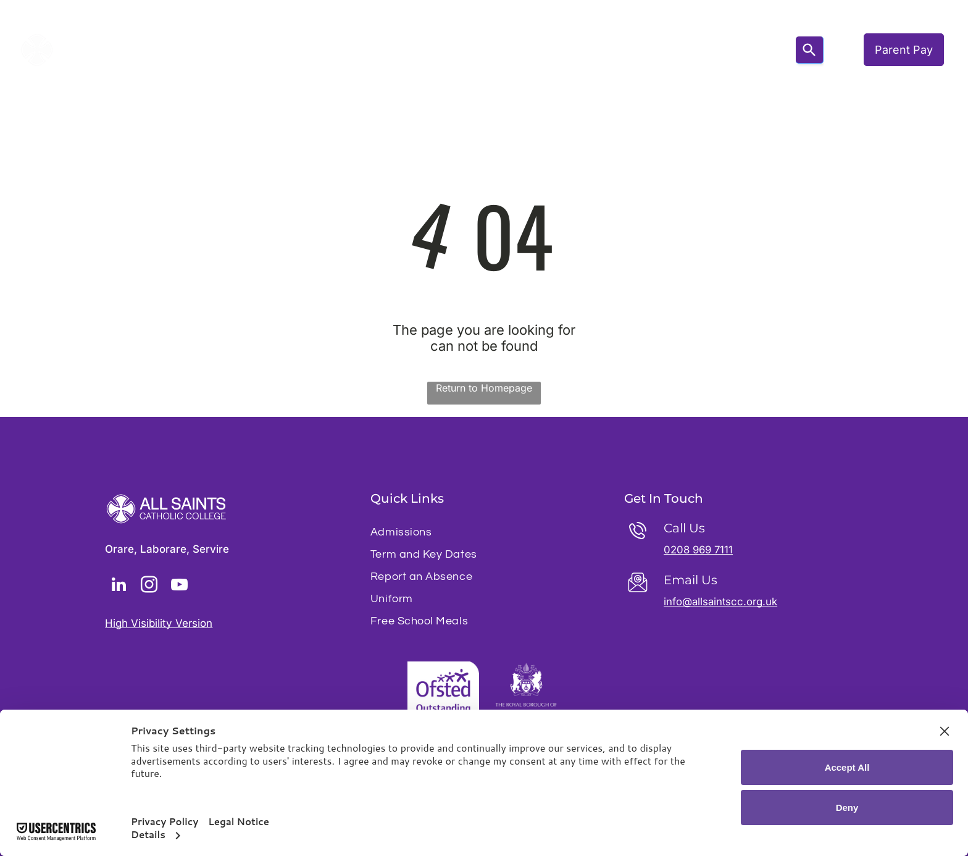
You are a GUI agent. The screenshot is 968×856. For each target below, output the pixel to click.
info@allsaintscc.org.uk (721, 601)
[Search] (810, 50)
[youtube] (179, 586)
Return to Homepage (484, 388)
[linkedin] (118, 586)
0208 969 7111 (700, 549)
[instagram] (148, 586)
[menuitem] (226, 50)
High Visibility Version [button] (158, 623)
